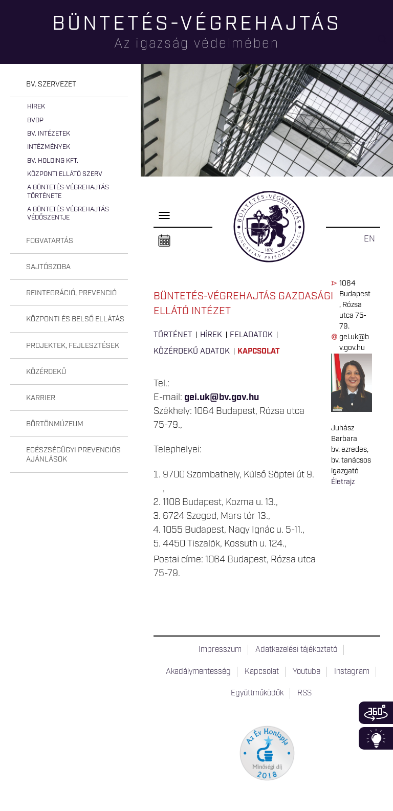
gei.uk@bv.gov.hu (221, 397)
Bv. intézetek (48, 133)
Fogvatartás (49, 241)
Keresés (385, 44)
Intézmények (48, 147)
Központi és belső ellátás (75, 319)
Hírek (36, 106)
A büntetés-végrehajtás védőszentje (68, 213)
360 (376, 713)
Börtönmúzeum (54, 424)
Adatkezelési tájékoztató (296, 650)
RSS (304, 693)
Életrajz (343, 482)
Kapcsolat (258, 351)
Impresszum (220, 650)
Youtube (306, 672)
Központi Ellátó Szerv (64, 174)
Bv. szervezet (51, 84)
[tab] (69, 84)
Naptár (164, 241)
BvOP (35, 120)
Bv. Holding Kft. (52, 161)
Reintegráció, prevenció (71, 293)
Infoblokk (376, 738)
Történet (173, 335)
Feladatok (251, 335)
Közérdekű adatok (192, 351)
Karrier (40, 398)
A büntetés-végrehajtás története (68, 191)
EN (369, 239)
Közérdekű (46, 372)
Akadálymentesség (198, 672)
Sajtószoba (48, 267)
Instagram (351, 672)
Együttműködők (257, 693)
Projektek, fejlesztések (72, 345)
